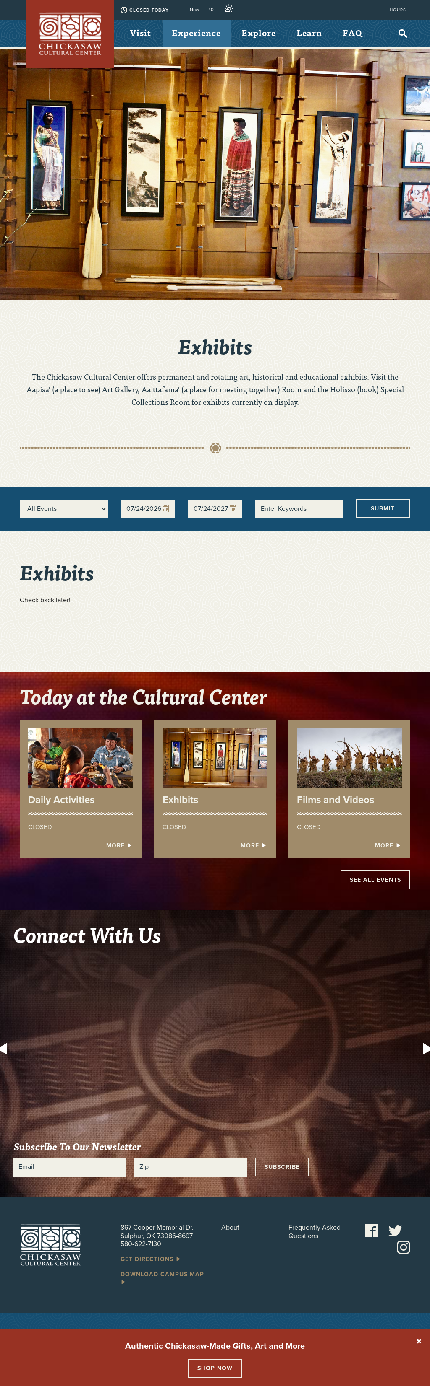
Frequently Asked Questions (314, 1232)
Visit (141, 33)
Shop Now (215, 1368)
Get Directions (151, 1259)
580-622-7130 (141, 1244)
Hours (398, 10)
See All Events (375, 879)
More (119, 845)
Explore (262, 33)
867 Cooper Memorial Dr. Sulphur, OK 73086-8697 (157, 1231)
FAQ (140, 62)
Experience (198, 33)
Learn (314, 33)
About (230, 1228)
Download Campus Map (162, 1278)
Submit (383, 508)
